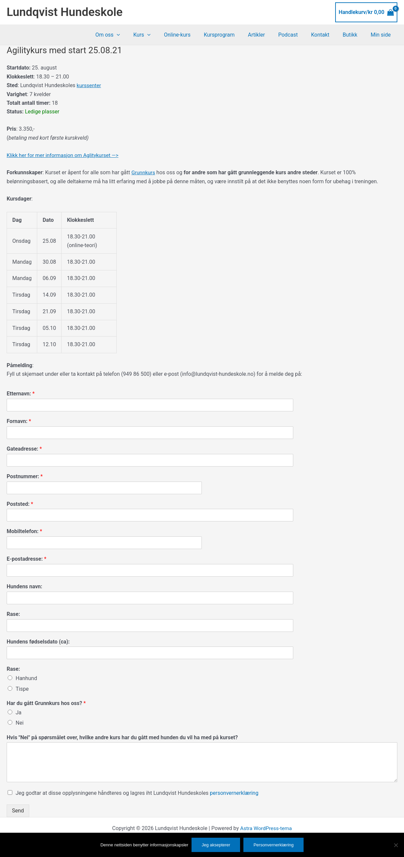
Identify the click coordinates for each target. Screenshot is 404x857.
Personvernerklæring (273, 844)
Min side (382, 35)
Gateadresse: (24, 448)
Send (18, 810)
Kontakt (327, 35)
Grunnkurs (143, 172)
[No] (395, 845)
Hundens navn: (24, 586)
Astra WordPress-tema (266, 828)
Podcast (297, 35)
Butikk (354, 35)
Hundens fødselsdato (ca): (38, 641)
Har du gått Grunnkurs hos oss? (46, 703)
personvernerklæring (234, 793)
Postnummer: (25, 476)
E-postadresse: (26, 559)
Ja (19, 712)
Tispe (22, 688)
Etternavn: (21, 393)
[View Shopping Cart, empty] (366, 12)
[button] (139, 35)
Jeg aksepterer (216, 844)
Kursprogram (233, 35)
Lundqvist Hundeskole (65, 12)
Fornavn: (19, 421)
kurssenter (89, 85)
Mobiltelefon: (24, 531)
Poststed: (20, 503)
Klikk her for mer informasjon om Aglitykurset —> (64, 155)
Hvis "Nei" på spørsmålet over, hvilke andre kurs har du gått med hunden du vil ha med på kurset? (122, 737)
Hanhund (26, 678)
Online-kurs (194, 35)
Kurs (162, 35)
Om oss (130, 35)
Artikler (268, 35)
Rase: (13, 614)
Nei (20, 722)
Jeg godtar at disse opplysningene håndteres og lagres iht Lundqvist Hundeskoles (137, 793)
